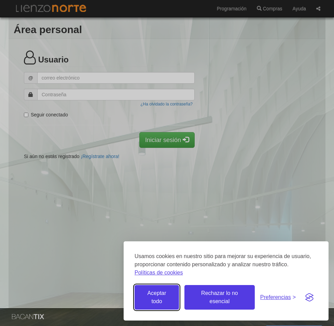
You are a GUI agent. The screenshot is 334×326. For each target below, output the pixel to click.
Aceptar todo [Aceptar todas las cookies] (156, 297)
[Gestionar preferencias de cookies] (278, 297)
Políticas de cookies (159, 272)
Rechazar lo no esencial (219, 297)
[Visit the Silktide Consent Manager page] (309, 297)
